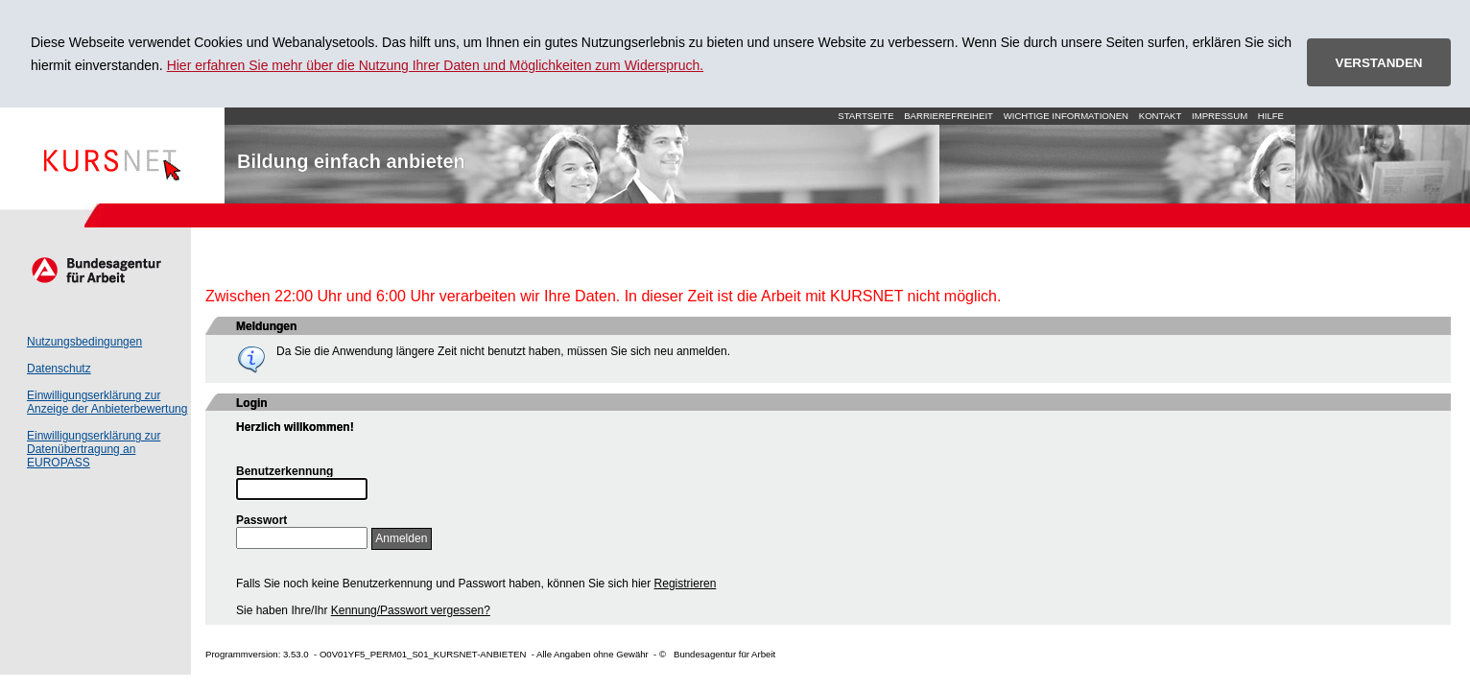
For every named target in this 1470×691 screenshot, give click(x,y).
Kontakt (1160, 115)
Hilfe (1271, 115)
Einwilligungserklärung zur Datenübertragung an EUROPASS (93, 449)
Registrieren (685, 583)
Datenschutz (59, 368)
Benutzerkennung (284, 471)
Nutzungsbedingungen (84, 341)
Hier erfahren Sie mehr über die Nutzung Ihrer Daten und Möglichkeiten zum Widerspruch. (435, 65)
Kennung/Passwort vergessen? (410, 610)
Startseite (112, 155)
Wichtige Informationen (1066, 115)
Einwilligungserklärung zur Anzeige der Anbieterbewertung (107, 402)
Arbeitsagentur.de (95, 269)
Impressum (1219, 115)
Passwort (261, 520)
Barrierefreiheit (948, 115)
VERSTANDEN (1379, 63)
